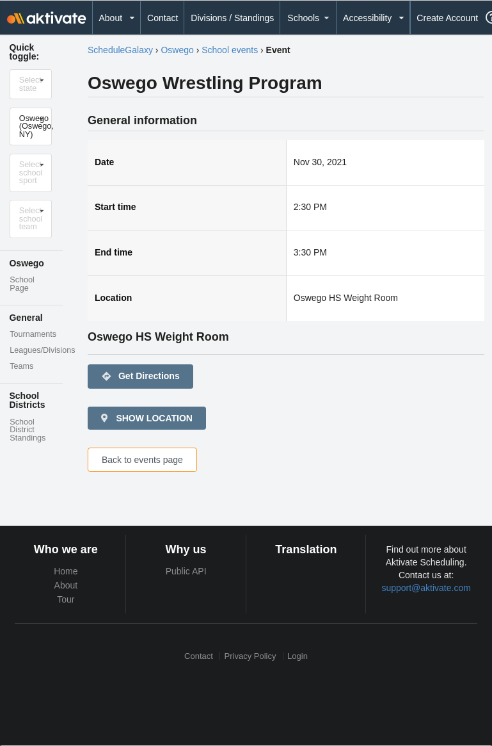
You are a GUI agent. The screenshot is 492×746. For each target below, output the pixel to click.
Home (65, 571)
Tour (65, 599)
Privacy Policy (250, 656)
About (66, 585)
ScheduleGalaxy (120, 50)
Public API (186, 571)
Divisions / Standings (232, 18)
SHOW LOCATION (146, 418)
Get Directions (140, 376)
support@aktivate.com (426, 588)
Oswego (177, 50)
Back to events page (142, 460)
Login (297, 656)
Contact (162, 18)
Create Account (447, 18)
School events (230, 50)
